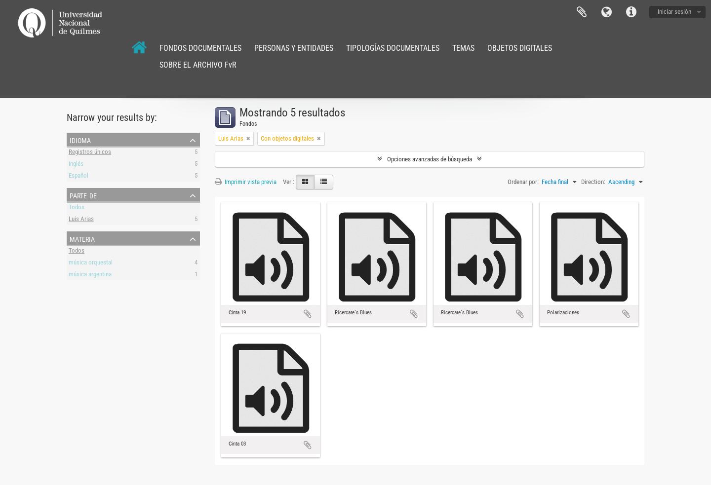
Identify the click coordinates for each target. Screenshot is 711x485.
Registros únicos (90, 153)
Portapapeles (581, 12)
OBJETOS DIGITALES (519, 48)
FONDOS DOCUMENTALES (200, 48)
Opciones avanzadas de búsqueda (429, 159)
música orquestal (91, 263)
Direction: (593, 182)
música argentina (90, 275)
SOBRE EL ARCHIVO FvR (198, 65)
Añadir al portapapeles (308, 314)
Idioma (606, 12)
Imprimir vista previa (245, 182)
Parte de (83, 195)
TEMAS (463, 48)
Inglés (76, 165)
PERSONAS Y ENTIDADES (293, 48)
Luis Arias (81, 220)
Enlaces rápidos (631, 12)
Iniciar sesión (674, 11)
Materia (82, 238)
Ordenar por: (523, 182)
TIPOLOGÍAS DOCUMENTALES (392, 48)
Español (78, 177)
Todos (76, 208)
